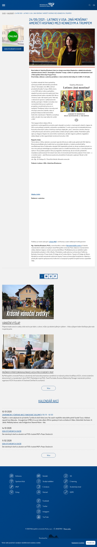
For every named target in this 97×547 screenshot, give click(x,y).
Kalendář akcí (48, 401)
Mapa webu (67, 529)
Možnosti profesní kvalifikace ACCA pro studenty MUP (28, 372)
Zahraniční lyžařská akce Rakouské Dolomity (22, 415)
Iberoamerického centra (73, 246)
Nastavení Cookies (78, 543)
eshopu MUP (53, 242)
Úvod (4, 13)
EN (94, 5)
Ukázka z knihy (35, 194)
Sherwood (53, 536)
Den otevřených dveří (11, 431)
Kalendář (10, 13)
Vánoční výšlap (11, 323)
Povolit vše (90, 543)
